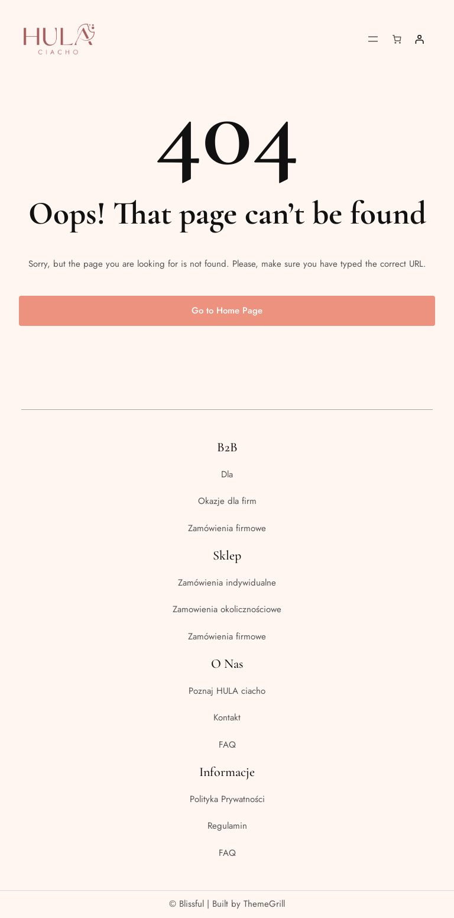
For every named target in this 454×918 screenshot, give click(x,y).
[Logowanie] (419, 39)
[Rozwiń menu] (373, 39)
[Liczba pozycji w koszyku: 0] (397, 39)
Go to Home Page (227, 310)
